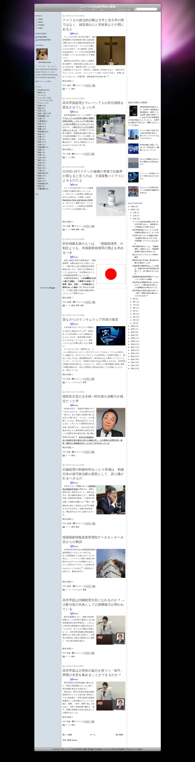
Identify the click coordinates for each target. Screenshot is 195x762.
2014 (133, 356)
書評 (39, 160)
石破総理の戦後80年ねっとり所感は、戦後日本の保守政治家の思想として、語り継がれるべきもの (93, 474)
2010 (133, 369)
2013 (133, 359)
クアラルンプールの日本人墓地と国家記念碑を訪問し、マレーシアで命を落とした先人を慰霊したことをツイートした (79, 121)
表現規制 (41, 184)
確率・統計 (42, 113)
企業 (39, 119)
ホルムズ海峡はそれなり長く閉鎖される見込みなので (149, 161)
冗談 (39, 163)
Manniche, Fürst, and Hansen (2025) (77, 200)
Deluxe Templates (118, 749)
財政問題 (41, 147)
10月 (134, 219)
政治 (39, 168)
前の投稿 (119, 735)
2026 (133, 207)
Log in (40, 28)
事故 (39, 152)
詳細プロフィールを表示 (43, 81)
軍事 (39, 129)
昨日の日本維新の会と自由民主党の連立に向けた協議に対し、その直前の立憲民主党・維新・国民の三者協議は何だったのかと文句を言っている (92, 440)
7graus (140, 749)
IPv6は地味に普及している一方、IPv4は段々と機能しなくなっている (149, 147)
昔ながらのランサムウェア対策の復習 (90, 319)
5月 (134, 311)
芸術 (39, 134)
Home (40, 19)
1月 (134, 323)
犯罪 (39, 178)
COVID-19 (42, 90)
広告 (39, 139)
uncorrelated (44, 62)
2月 (134, 320)
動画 (39, 176)
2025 (133, 210)
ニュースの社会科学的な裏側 (97, 6)
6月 (134, 308)
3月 (134, 317)
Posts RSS (42, 37)
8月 (134, 302)
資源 (39, 150)
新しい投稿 (67, 735)
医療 (39, 106)
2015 (133, 353)
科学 (39, 111)
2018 (133, 344)
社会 (39, 158)
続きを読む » (67, 81)
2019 (133, 341)
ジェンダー (42, 98)
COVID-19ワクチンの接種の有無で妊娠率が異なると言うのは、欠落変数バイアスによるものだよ (93, 176)
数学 (39, 165)
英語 (39, 108)
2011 (133, 365)
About (40, 22)
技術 (39, 124)
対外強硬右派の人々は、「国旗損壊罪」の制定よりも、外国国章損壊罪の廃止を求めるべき (93, 248)
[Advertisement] (143, 55)
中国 (39, 171)
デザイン (41, 103)
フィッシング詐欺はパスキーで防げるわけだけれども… (149, 176)
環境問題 (41, 116)
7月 (134, 305)
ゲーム (40, 95)
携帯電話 (41, 132)
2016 (133, 350)
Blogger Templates (95, 749)
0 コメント (80, 85)
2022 (133, 332)
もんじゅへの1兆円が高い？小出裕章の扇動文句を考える (149, 190)
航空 (39, 142)
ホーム (93, 735)
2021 (133, 335)
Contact (41, 25)
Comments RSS (44, 40)
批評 (39, 181)
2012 (133, 362)
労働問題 (41, 189)
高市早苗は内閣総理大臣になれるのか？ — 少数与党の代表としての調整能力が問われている (93, 604)
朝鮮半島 (41, 173)
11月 (134, 216)
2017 (133, 347)
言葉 (39, 137)
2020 (133, 338)
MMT (40, 93)
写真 (39, 155)
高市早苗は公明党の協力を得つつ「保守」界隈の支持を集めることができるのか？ (145, 293)
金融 (39, 126)
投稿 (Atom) (72, 740)
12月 (134, 213)
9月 (134, 299)
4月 (134, 314)
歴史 (39, 186)
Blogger (52, 288)
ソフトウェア (43, 100)
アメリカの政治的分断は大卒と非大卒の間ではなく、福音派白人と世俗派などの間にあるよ (93, 24)
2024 (133, 326)
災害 (39, 145)
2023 (133, 329)
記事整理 (41, 121)
